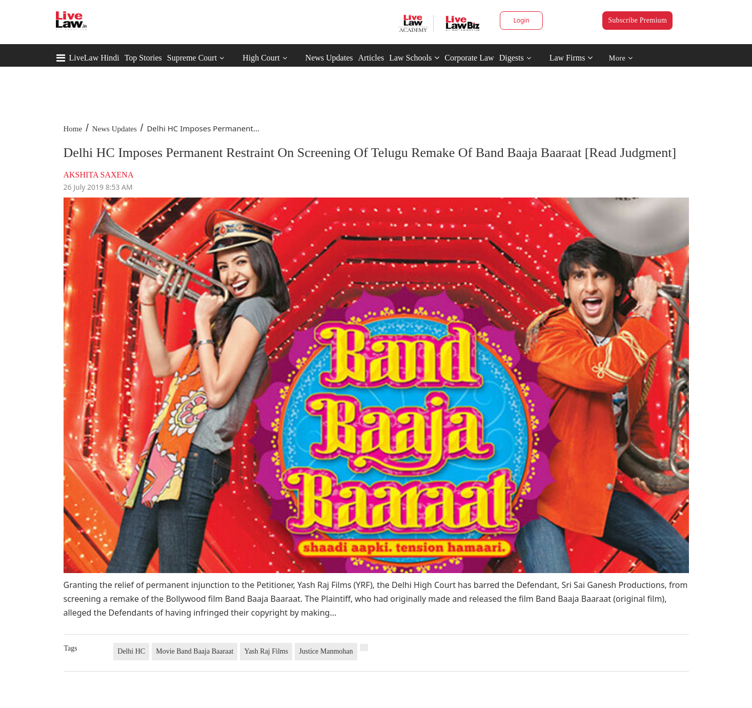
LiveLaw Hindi (94, 57)
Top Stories (143, 57)
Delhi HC (131, 651)
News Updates (329, 57)
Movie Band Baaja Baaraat (194, 651)
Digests (511, 57)
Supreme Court (192, 57)
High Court (260, 57)
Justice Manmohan (326, 651)
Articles (371, 57)
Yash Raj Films (266, 651)
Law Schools (414, 57)
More (621, 58)
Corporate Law (469, 57)
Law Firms (571, 57)
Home (73, 129)
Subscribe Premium (637, 20)
